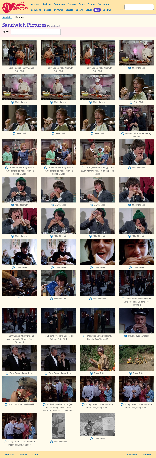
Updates (9, 455)
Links (35, 455)
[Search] (135, 7)
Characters (59, 4)
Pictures (58, 10)
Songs (89, 10)
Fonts (82, 4)
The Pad (107, 10)
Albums (35, 4)
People (47, 10)
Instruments (104, 4)
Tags (97, 10)
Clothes (72, 4)
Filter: (6, 31)
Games (91, 4)
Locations (36, 10)
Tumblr (147, 455)
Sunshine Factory (15, 7)
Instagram (132, 455)
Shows (79, 10)
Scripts (69, 10)
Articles (46, 4)
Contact (23, 455)
